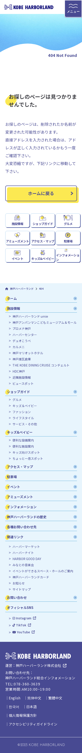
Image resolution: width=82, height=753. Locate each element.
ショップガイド (43, 223)
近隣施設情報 (21, 377)
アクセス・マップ (42, 241)
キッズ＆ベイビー (24, 406)
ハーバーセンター (24, 335)
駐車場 (68, 241)
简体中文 (34, 697)
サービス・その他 (24, 424)
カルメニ (18, 347)
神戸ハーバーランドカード (30, 577)
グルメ (68, 223)
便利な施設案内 (23, 446)
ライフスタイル (23, 418)
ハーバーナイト (23, 553)
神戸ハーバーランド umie (30, 316)
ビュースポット (23, 384)
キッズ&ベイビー (42, 258)
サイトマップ (21, 589)
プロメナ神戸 (21, 329)
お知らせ (18, 583)
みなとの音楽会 (23, 565)
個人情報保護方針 (23, 715)
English (14, 697)
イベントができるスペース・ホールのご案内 (42, 571)
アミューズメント (17, 241)
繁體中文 (55, 697)
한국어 (14, 706)
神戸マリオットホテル (27, 353)
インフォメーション (67, 257)
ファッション (21, 412)
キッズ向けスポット (26, 452)
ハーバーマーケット (26, 547)
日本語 (31, 706)
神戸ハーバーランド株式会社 (38, 665)
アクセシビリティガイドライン (33, 724)
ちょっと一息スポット (27, 459)
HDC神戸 (18, 371)
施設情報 (17, 223)
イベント (17, 258)
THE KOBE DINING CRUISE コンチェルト (41, 365)
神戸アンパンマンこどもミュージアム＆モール (44, 322)
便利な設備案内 (23, 440)
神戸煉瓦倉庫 (21, 359)
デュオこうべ (21, 341)
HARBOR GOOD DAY (26, 559)
